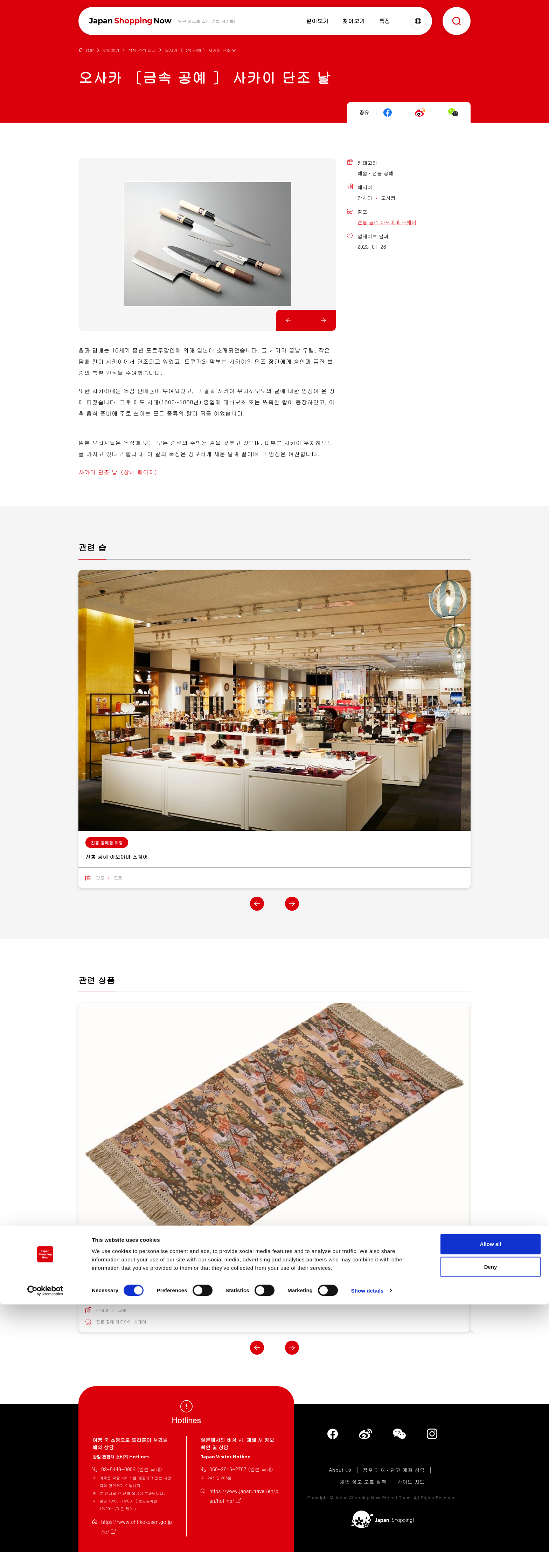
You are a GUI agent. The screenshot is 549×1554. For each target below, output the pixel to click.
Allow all (490, 1494)
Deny (490, 1517)
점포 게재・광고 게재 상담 (394, 1472)
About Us (340, 1472)
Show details (367, 1540)
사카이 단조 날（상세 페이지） (119, 472)
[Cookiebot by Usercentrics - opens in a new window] (45, 1540)
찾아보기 (111, 50)
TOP (89, 50)
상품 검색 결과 (142, 50)
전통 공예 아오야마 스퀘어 (386, 222)
